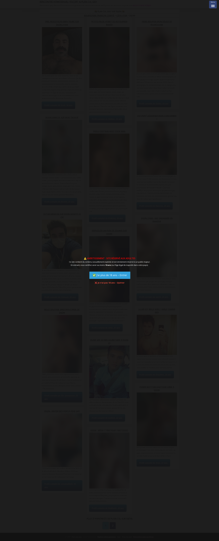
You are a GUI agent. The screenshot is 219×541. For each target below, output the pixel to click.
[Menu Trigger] (213, 4)
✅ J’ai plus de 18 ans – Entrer (110, 275)
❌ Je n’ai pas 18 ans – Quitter (109, 282)
